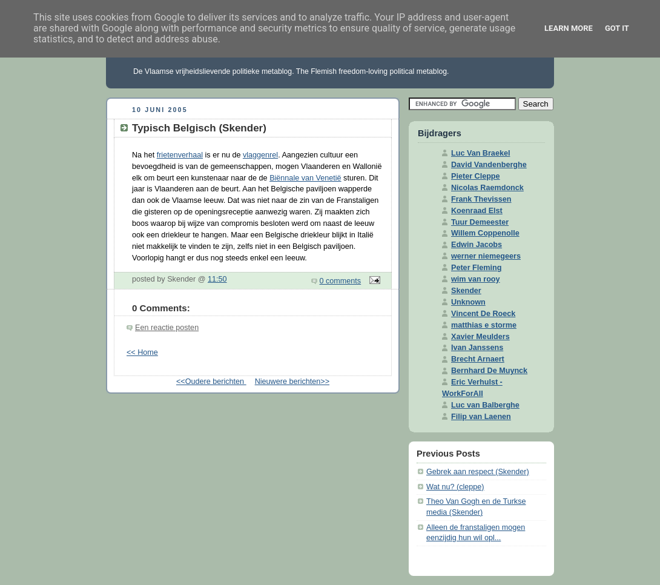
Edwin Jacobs (476, 244)
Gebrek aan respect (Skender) (477, 472)
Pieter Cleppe (475, 176)
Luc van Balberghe (485, 405)
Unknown (468, 302)
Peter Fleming (476, 267)
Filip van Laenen (481, 416)
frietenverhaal (180, 155)
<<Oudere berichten (211, 381)
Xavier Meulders (480, 336)
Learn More (568, 28)
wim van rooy (475, 279)
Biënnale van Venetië (305, 178)
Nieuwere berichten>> (292, 381)
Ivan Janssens (477, 347)
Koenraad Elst (477, 211)
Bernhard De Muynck (489, 370)
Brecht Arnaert (477, 359)
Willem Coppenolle (485, 233)
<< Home (142, 352)
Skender (466, 290)
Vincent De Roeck (483, 313)
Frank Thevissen (481, 199)
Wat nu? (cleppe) (455, 487)
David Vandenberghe (489, 164)
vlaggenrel (260, 155)
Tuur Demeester (480, 222)
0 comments (340, 281)
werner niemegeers (486, 256)
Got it (617, 28)
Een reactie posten (167, 327)
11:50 (217, 279)
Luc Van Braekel (480, 153)
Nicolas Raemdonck (487, 187)
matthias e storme (483, 325)
